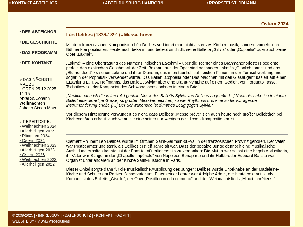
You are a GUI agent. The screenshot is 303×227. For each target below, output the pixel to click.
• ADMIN (122, 215)
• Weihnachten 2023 (38, 145)
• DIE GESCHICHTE (38, 42)
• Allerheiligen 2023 (37, 150)
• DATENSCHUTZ (76, 215)
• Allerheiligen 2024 (37, 131)
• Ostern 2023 (32, 154)
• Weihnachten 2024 (38, 126)
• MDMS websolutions (52, 221)
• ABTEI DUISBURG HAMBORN (132, 3)
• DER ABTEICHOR (38, 31)
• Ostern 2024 (32, 140)
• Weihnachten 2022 (38, 159)
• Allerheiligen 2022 (37, 164)
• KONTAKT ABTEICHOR (33, 3)
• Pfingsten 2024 (35, 135)
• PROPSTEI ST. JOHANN (231, 3)
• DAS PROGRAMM (38, 52)
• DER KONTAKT (36, 62)
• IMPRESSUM (47, 215)
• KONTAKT (103, 215)
